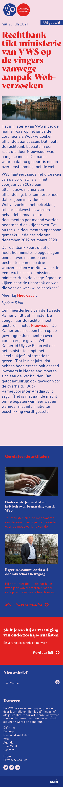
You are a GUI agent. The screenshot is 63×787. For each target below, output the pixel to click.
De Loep (8, 731)
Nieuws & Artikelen (16, 735)
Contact (8, 750)
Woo (6, 738)
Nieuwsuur (26, 295)
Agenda (8, 742)
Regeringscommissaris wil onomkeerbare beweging (26, 571)
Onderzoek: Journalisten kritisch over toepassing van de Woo (30, 506)
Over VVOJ (10, 746)
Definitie (9, 727)
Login (7, 756)
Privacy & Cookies (15, 760)
